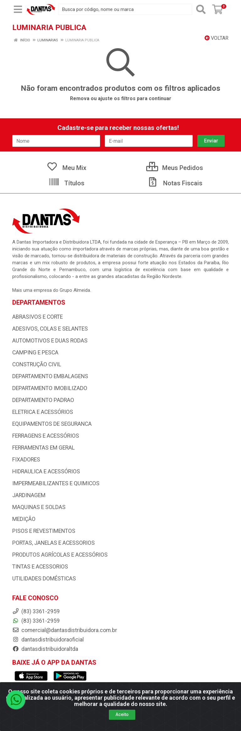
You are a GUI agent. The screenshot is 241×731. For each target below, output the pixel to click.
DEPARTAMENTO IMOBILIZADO (49, 388)
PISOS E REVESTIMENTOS (43, 531)
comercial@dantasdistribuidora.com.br (64, 630)
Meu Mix (66, 168)
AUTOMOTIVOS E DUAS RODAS (50, 340)
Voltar (216, 38)
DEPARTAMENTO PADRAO (43, 400)
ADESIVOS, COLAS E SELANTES (50, 329)
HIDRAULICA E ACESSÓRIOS (46, 471)
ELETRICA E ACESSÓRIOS (42, 412)
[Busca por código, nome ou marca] (125, 9)
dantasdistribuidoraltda (45, 649)
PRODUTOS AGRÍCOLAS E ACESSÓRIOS (60, 555)
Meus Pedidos (174, 168)
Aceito (122, 714)
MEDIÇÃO (23, 519)
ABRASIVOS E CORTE (37, 317)
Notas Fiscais (174, 183)
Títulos (66, 183)
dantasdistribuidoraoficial (48, 639)
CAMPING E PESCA (35, 352)
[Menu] (18, 9)
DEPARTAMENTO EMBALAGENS (50, 376)
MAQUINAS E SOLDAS (39, 507)
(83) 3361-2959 (36, 621)
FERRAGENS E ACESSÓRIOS (45, 436)
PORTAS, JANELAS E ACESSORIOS (53, 543)
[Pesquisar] (200, 9)
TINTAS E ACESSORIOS (40, 567)
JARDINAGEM (29, 495)
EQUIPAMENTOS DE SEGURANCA (52, 424)
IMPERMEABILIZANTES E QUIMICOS (55, 483)
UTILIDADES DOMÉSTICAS (44, 578)
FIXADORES (26, 459)
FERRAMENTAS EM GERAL (43, 448)
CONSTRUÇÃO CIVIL (36, 364)
